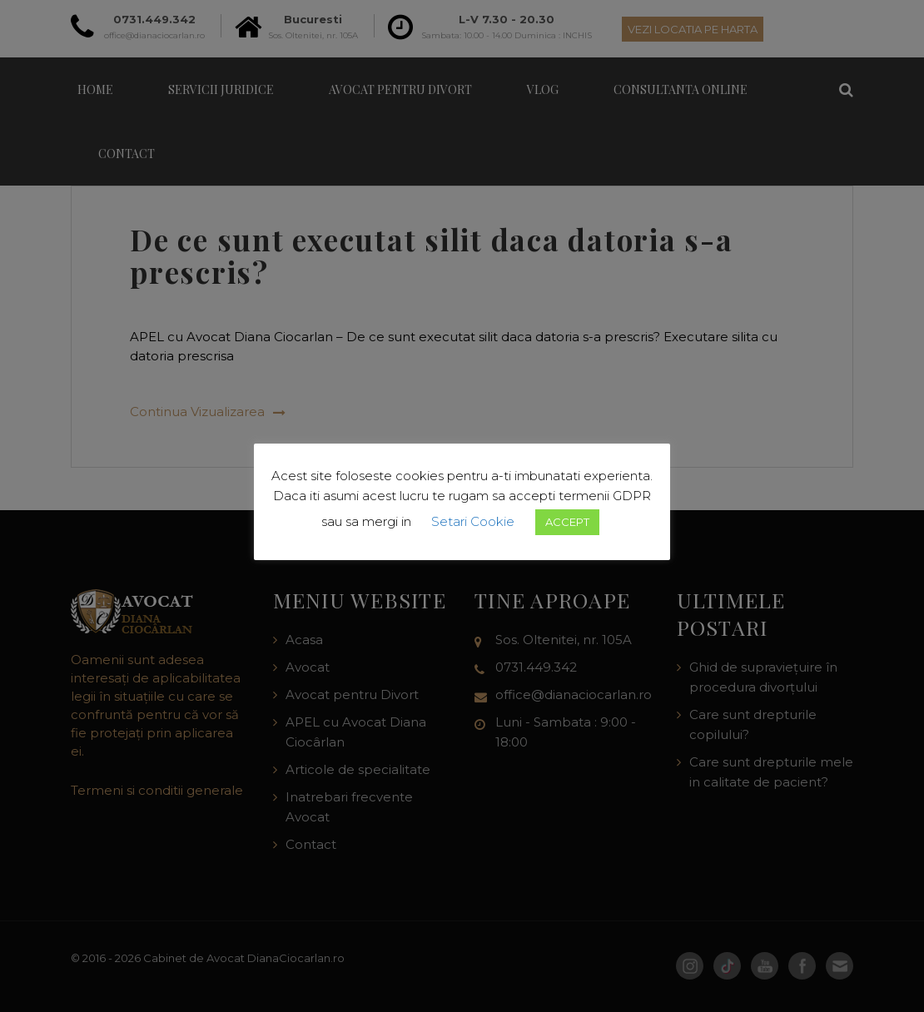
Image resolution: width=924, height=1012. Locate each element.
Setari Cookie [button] (472, 521)
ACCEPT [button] (567, 521)
